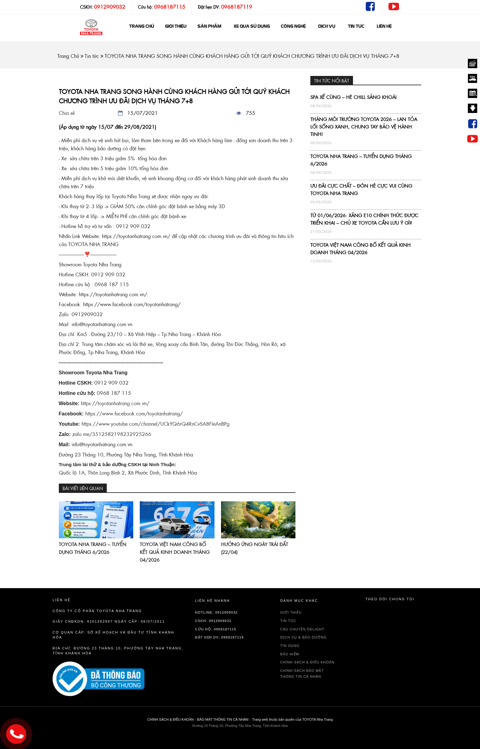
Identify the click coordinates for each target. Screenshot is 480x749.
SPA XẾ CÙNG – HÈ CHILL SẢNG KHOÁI (353, 97)
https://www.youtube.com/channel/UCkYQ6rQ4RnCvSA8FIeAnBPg (155, 423)
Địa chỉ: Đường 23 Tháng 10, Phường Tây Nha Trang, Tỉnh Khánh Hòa (118, 650)
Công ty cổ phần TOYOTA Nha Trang (97, 611)
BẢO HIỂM (289, 654)
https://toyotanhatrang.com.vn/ (115, 403)
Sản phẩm (209, 27)
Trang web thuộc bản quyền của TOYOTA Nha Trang (292, 719)
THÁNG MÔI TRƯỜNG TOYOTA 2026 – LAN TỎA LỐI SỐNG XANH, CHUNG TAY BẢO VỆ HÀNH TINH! (363, 127)
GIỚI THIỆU (175, 27)
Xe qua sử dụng (251, 27)
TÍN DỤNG (289, 646)
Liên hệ (384, 27)
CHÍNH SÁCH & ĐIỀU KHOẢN (307, 662)
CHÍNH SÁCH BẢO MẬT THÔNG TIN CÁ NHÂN (302, 673)
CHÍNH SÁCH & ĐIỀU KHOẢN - (171, 719)
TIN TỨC (288, 621)
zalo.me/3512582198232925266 (111, 434)
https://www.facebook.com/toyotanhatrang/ (134, 413)
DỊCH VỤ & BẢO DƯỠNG (303, 637)
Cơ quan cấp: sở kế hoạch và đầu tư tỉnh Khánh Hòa (113, 634)
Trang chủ (141, 27)
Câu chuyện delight (302, 629)
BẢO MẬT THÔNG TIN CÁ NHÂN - (224, 719)
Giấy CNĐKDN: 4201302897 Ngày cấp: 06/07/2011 (109, 621)
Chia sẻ (67, 113)
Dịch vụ (326, 27)
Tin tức (356, 27)
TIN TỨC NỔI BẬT (331, 81)
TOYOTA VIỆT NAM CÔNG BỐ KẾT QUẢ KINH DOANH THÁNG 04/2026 (174, 552)
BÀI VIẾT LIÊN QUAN (83, 488)
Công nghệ (293, 27)
